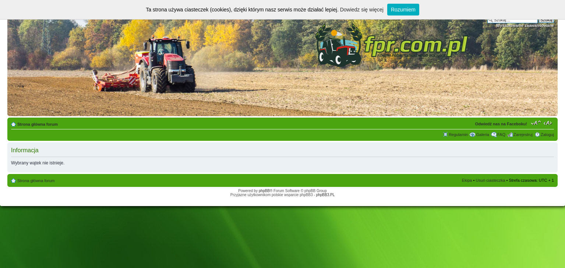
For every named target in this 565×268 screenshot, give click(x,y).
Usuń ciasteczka (490, 180)
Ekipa (467, 180)
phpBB (264, 191)
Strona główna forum (37, 124)
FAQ (501, 134)
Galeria (482, 134)
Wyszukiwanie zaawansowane (525, 25)
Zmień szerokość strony (548, 122)
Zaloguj (547, 134)
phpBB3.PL (325, 195)
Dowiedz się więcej (362, 10)
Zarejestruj (523, 134)
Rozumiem (403, 10)
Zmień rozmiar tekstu (536, 122)
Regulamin (458, 134)
